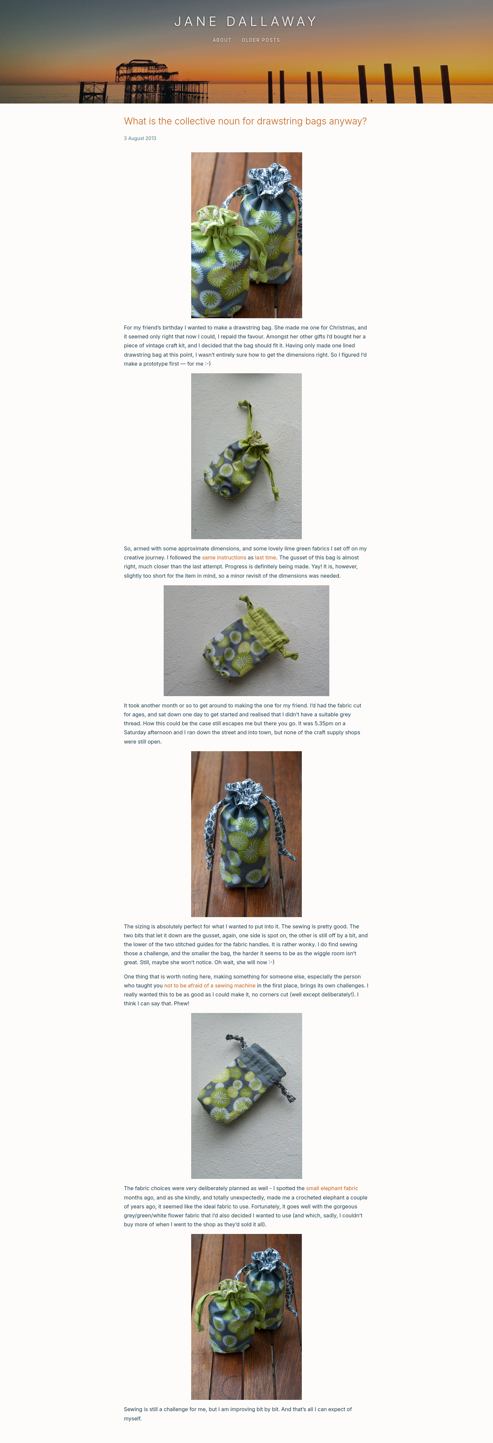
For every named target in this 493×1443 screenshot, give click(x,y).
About (222, 40)
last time (265, 557)
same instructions (224, 557)
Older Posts (261, 40)
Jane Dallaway (246, 21)
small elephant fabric (332, 1188)
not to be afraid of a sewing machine (210, 985)
